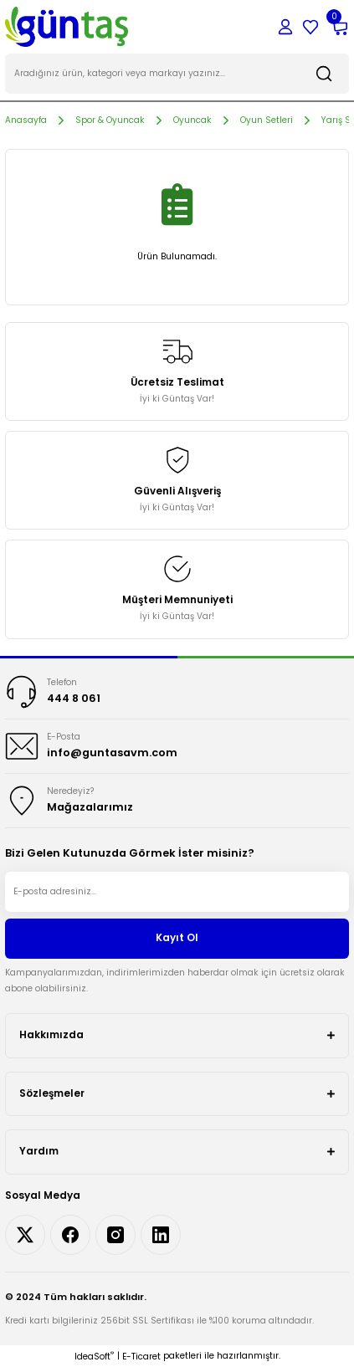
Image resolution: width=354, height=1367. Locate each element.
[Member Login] (285, 27)
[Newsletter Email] (177, 892)
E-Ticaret (141, 1356)
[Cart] (339, 27)
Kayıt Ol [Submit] (177, 938)
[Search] (177, 74)
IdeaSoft (94, 1356)
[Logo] (66, 26)
